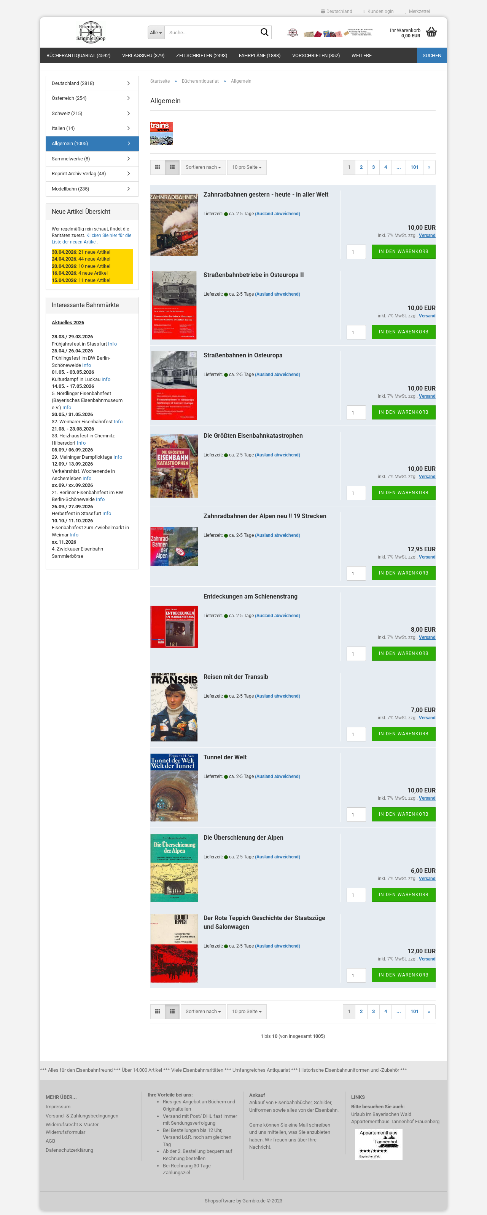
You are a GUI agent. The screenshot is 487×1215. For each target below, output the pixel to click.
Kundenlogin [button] (379, 11)
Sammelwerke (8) (71, 163)
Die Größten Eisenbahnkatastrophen (253, 439)
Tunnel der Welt (225, 761)
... (398, 171)
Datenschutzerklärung (69, 1154)
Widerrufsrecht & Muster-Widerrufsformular (73, 1132)
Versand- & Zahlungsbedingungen (82, 1120)
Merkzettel (417, 11)
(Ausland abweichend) (277, 218)
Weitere (362, 55)
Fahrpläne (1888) (260, 55)
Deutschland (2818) (73, 87)
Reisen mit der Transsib (236, 681)
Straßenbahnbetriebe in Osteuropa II (254, 279)
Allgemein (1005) (70, 147)
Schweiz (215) (67, 117)
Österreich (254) (69, 103)
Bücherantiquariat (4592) (78, 55)
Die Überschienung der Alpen (243, 841)
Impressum (58, 1111)
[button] (336, 11)
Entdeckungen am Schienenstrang (251, 600)
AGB (50, 1145)
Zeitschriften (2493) (202, 55)
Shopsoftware (220, 1205)
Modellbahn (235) (70, 193)
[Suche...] (156, 32)
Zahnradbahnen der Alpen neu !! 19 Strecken (265, 520)
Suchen (432, 55)
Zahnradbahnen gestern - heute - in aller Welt (266, 198)
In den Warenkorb (403, 255)
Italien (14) (63, 133)
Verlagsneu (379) (143, 55)
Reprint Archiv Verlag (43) (79, 178)
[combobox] (203, 171)
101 (415, 171)
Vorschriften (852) (316, 55)
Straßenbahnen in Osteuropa (243, 359)
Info (112, 348)
